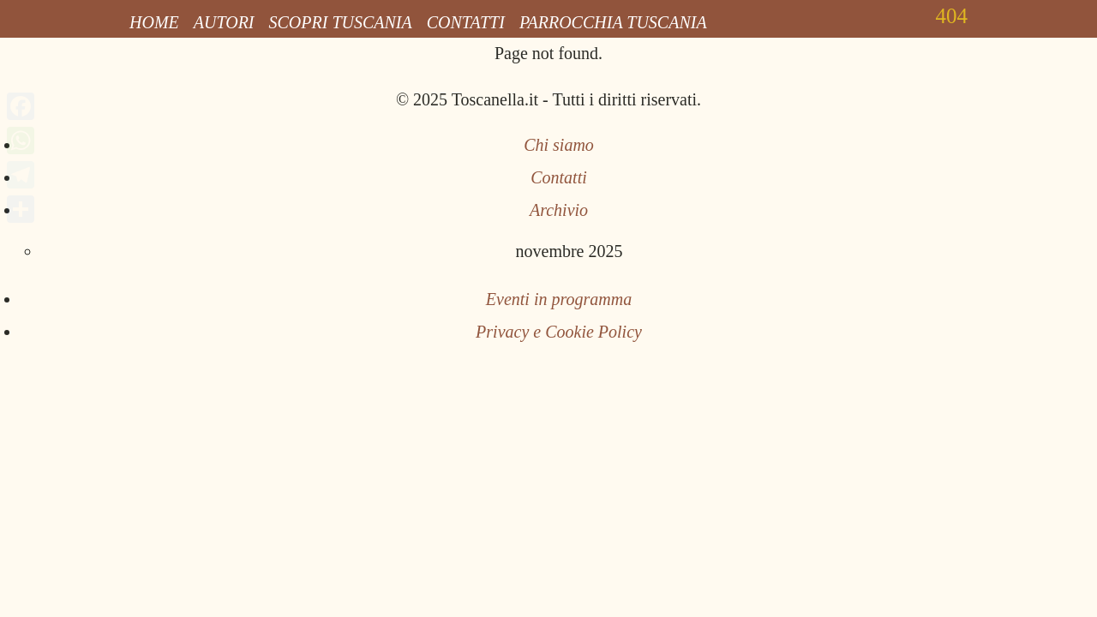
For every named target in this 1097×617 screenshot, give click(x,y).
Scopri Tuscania (340, 22)
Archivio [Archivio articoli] (559, 210)
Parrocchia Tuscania (613, 22)
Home (154, 22)
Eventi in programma (559, 299)
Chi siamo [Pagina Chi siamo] (559, 144)
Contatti (466, 22)
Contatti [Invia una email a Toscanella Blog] (559, 177)
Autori (224, 22)
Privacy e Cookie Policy (559, 331)
